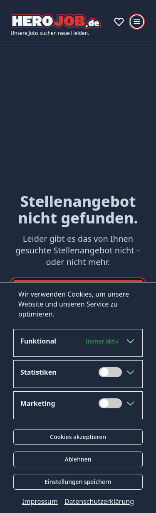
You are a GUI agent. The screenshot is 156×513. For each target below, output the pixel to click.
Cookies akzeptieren (78, 437)
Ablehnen (77, 459)
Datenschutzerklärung (99, 501)
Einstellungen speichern (78, 482)
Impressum (40, 501)
